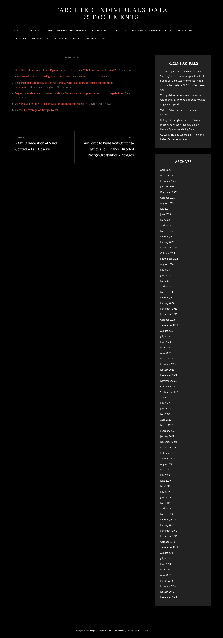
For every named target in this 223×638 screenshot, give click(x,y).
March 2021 (166, 469)
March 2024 (166, 292)
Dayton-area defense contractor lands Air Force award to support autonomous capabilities (69, 93)
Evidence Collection (65, 38)
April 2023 (165, 353)
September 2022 (169, 392)
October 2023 (167, 319)
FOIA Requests (99, 30)
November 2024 (168, 247)
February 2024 (168, 297)
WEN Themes (142, 630)
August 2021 (167, 464)
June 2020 (165, 480)
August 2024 (167, 264)
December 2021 (168, 441)
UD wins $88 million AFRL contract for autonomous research (51, 103)
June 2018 (165, 564)
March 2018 (166, 580)
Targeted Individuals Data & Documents (111, 13)
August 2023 (167, 330)
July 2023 (165, 336)
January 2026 (167, 186)
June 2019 (165, 497)
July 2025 (165, 208)
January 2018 (167, 591)
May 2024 (165, 280)
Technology (39, 38)
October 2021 (167, 453)
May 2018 (165, 569)
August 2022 (167, 397)
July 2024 (165, 269)
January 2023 (167, 369)
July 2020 (165, 475)
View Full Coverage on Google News (36, 110)
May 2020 (165, 486)
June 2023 (165, 342)
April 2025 (165, 225)
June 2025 (165, 214)
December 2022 (168, 375)
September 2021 (169, 458)
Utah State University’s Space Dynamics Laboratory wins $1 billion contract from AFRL (66, 70)
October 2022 (167, 386)
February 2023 (168, 364)
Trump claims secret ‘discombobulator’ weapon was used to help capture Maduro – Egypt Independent (183, 100)
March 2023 (166, 358)
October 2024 (167, 253)
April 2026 (165, 169)
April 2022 (165, 419)
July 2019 (165, 491)
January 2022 (167, 436)
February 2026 (168, 181)
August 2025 (167, 203)
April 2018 (165, 575)
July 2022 (165, 403)
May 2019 (165, 503)
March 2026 (166, 175)
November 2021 (168, 447)
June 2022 (165, 408)
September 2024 (169, 258)
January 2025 (167, 242)
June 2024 (165, 275)
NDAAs (115, 30)
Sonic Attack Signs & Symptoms (142, 30)
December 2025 (168, 192)
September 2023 (169, 325)
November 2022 (168, 380)
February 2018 (168, 586)
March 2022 (166, 425)
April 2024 (165, 286)
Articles (18, 30)
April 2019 (165, 508)
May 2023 (165, 347)
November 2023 (168, 314)
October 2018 (167, 541)
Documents (35, 30)
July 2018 (165, 558)
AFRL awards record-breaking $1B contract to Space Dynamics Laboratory (59, 76)
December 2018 (168, 530)
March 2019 (166, 514)
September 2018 (169, 547)
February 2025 (168, 236)
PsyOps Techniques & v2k (178, 30)
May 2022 (165, 414)
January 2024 (167, 303)
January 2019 (167, 525)
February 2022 (168, 430)
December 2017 (168, 597)
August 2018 (167, 552)
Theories (19, 38)
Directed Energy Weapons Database (66, 30)
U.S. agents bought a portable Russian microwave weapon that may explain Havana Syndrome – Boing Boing (180, 125)
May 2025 (165, 219)
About (105, 38)
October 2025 (167, 197)
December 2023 (168, 308)
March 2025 (166, 231)
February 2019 (168, 519)
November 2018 (168, 536)
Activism (89, 38)
